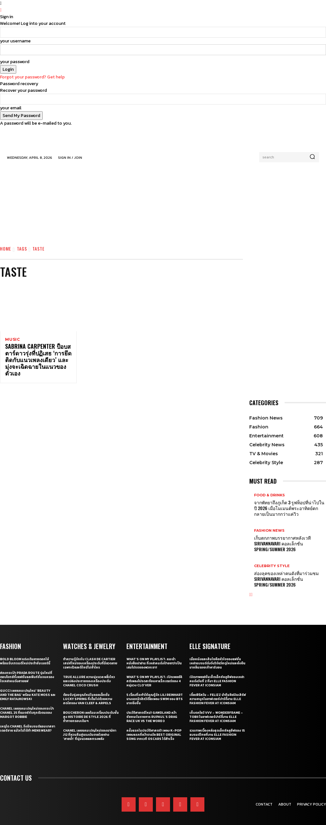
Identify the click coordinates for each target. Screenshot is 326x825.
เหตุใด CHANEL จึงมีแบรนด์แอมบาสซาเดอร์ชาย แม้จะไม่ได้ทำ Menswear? (27, 720)
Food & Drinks (269, 495)
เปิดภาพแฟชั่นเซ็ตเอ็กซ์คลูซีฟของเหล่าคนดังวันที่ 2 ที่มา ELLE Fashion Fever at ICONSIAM (216, 673)
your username (15, 41)
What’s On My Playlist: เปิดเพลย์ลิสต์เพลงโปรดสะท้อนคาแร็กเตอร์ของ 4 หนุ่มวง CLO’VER (154, 673)
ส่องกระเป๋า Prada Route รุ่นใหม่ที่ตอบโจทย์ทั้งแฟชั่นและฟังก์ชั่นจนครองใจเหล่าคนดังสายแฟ (27, 668)
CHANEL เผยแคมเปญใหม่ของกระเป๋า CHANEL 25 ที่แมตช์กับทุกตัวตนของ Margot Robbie (27, 704)
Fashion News (269, 528)
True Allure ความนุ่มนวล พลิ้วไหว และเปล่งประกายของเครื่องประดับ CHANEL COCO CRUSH (89, 673)
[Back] (1, 10)
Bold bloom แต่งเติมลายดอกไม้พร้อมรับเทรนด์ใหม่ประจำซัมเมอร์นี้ (25, 653)
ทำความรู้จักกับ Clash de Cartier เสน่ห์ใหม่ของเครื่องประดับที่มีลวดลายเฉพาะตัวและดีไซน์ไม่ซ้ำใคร (90, 655)
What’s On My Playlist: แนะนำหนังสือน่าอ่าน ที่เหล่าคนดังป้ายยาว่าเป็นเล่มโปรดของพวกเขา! (154, 655)
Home (5, 248)
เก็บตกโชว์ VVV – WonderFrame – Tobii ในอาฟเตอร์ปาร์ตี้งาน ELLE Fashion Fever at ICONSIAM (216, 708)
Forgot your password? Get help (32, 77)
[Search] (312, 157)
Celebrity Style (272, 561)
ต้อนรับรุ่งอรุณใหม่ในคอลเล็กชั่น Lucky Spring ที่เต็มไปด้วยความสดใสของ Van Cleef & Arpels (87, 690)
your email (10, 108)
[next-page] (251, 587)
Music (12, 339)
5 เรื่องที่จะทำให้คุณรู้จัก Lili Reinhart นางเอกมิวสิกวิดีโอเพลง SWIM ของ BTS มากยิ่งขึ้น (154, 690)
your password (14, 61)
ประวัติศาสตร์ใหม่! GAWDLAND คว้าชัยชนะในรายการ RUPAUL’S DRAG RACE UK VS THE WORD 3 (151, 708)
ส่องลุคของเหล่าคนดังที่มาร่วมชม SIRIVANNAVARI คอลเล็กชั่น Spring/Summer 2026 (289, 572)
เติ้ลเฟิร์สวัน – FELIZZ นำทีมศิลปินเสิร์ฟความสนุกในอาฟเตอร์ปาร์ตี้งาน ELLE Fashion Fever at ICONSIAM (217, 690)
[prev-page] (250, 587)
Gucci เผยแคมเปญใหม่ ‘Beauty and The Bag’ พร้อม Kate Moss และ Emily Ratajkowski (27, 686)
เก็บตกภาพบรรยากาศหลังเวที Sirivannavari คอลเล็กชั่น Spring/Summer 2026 (289, 539)
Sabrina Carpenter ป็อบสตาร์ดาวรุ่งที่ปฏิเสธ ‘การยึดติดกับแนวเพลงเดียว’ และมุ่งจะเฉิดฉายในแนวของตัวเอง (37, 357)
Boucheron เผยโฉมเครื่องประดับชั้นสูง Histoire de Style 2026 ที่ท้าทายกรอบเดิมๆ (91, 708)
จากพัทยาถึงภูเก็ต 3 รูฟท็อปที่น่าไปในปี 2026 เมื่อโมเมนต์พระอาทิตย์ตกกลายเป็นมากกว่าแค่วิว (288, 507)
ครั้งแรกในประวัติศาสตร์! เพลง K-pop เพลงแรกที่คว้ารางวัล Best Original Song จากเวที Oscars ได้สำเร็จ (153, 726)
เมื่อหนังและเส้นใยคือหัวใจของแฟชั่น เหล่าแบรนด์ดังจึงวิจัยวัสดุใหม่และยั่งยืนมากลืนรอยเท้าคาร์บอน (217, 655)
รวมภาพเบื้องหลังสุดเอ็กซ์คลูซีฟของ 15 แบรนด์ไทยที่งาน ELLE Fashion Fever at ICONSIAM (217, 726)
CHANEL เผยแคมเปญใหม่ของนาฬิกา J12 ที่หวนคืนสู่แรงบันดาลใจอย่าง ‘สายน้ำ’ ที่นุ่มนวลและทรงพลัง (89, 726)
